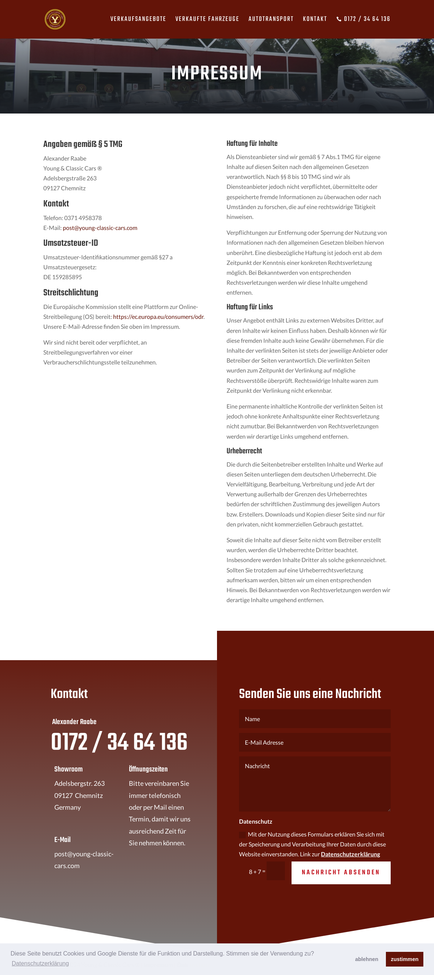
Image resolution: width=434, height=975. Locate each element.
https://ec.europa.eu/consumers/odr (158, 316)
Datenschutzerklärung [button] (40, 963)
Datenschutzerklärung (350, 853)
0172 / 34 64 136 (363, 21)
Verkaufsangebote (138, 21)
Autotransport (271, 21)
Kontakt (315, 21)
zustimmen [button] (405, 959)
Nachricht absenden (341, 872)
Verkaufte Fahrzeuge (207, 21)
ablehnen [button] (366, 959)
